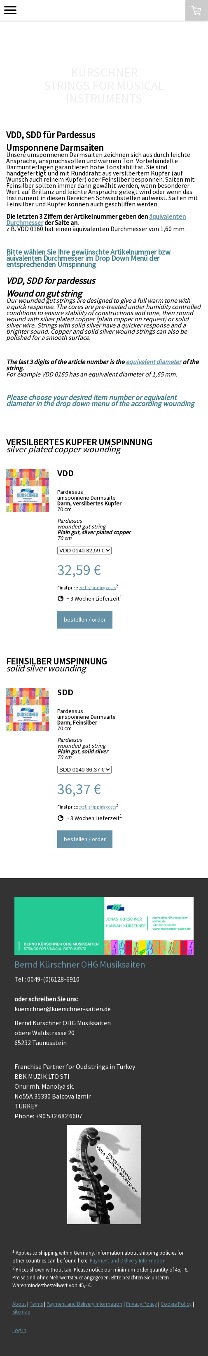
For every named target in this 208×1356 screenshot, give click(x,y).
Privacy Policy (141, 1303)
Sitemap (21, 1311)
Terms (36, 1303)
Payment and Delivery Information (128, 1260)
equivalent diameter (153, 362)
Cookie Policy (176, 1303)
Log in (19, 1330)
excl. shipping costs (97, 587)
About (19, 1303)
